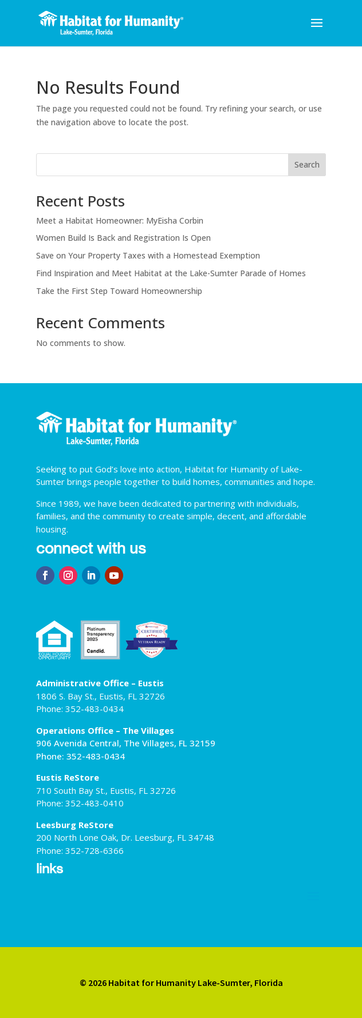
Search (307, 164)
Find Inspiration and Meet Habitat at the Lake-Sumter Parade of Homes (171, 273)
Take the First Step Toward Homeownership (119, 290)
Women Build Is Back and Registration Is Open (123, 237)
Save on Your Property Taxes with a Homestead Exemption (148, 255)
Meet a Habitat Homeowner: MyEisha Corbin (119, 220)
